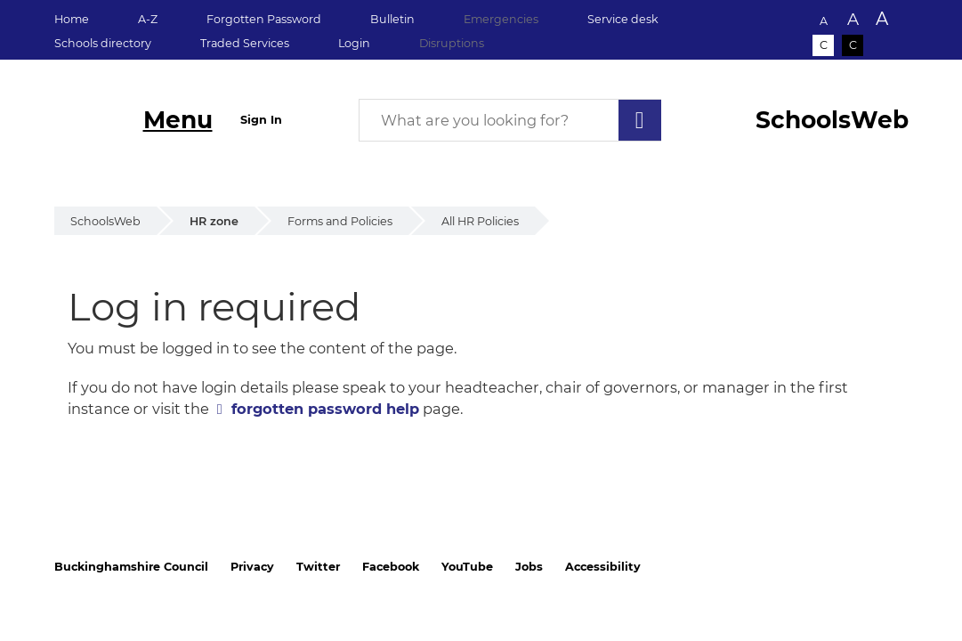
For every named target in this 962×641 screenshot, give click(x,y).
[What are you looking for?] (510, 120)
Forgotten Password (263, 19)
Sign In (261, 119)
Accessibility (603, 566)
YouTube (467, 566)
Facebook (390, 566)
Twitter (318, 566)
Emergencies (501, 19)
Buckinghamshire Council (131, 566)
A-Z (148, 19)
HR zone (214, 221)
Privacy (252, 566)
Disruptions (451, 43)
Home (71, 19)
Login (354, 43)
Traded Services (244, 43)
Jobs (529, 566)
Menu (178, 119)
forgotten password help (325, 409)
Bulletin (392, 19)
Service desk (623, 19)
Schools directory (102, 43)
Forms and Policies (339, 221)
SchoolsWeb (105, 221)
